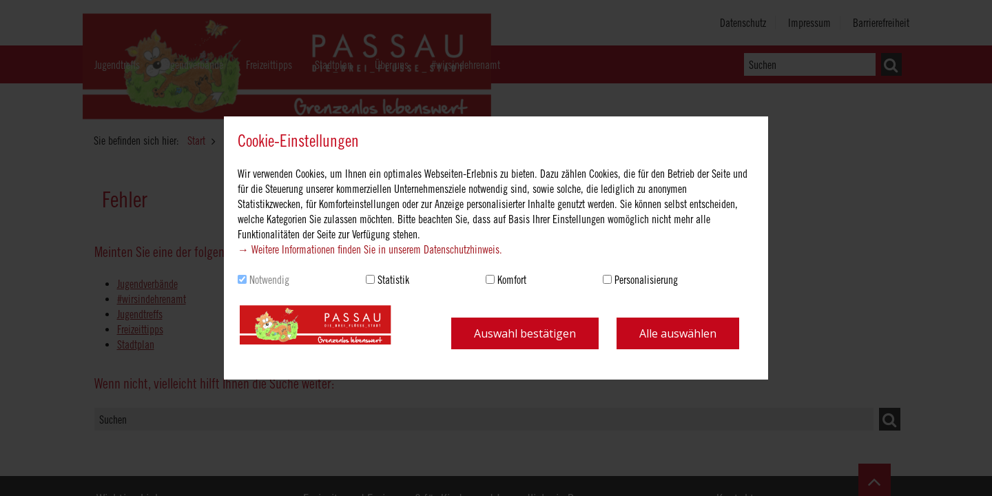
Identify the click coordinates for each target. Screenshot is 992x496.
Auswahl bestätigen (525, 333)
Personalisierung (646, 279)
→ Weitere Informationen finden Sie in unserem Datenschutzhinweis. (370, 249)
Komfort (511, 279)
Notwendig (269, 279)
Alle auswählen (677, 333)
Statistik (393, 279)
